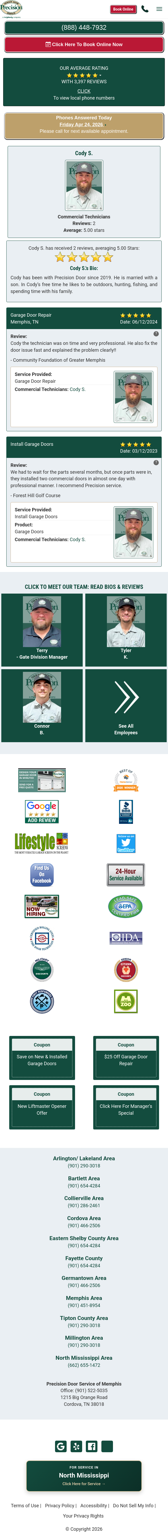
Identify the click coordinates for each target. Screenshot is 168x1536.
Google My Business (61, 1446)
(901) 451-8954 (84, 1305)
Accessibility (93, 1505)
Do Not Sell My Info (133, 1505)
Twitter (107, 1446)
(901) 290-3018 (84, 1165)
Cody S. (78, 389)
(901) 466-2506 (84, 1225)
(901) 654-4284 (84, 1185)
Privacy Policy (59, 1505)
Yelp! (76, 1446)
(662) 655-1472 (84, 1365)
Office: (84, 1390)
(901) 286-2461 (84, 1205)
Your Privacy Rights (83, 1516)
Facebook (91, 1446)
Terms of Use (25, 1505)
